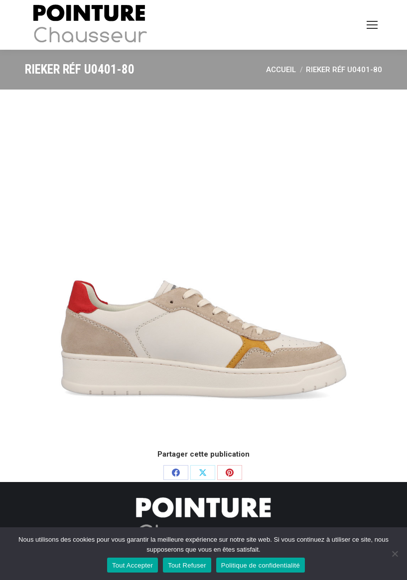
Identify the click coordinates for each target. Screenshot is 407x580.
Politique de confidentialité (260, 565)
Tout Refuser (187, 565)
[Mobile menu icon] (372, 25)
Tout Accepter (132, 565)
